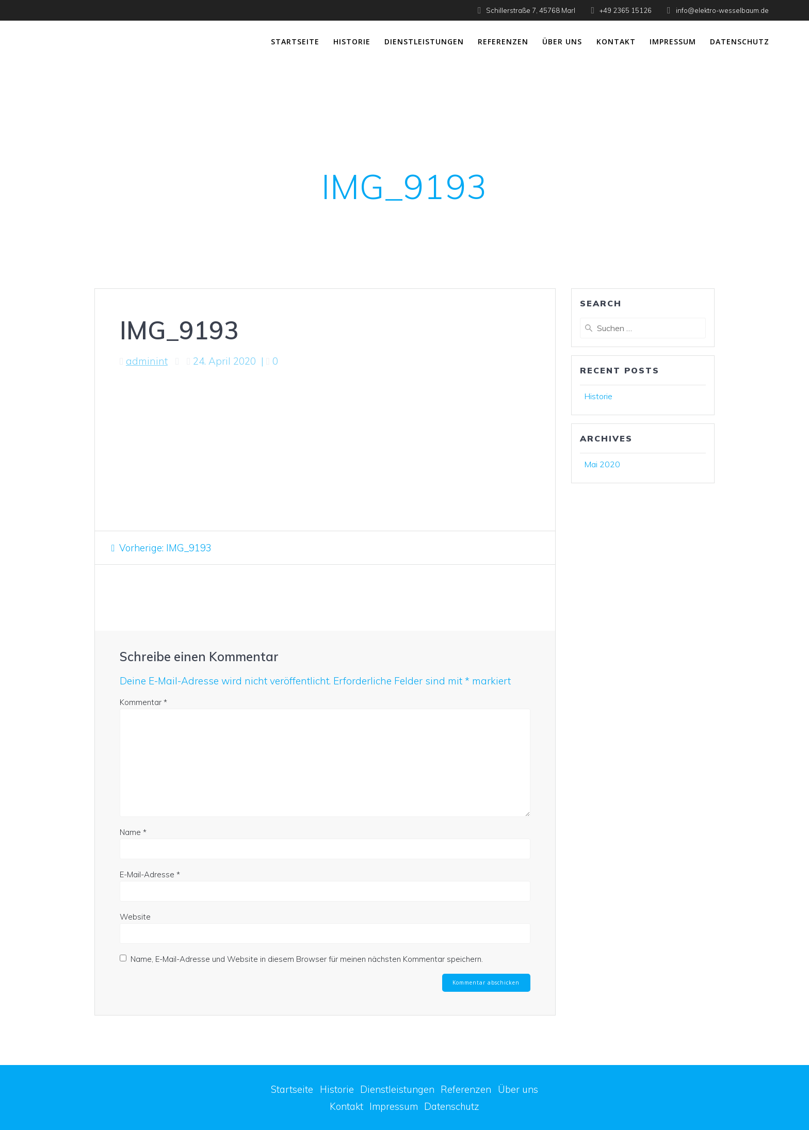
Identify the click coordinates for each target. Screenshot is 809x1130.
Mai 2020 (602, 464)
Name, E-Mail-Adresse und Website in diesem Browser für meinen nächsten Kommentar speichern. (307, 959)
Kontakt (616, 41)
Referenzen (503, 41)
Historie (351, 41)
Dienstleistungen (424, 41)
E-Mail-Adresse (150, 874)
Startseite (295, 41)
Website (135, 917)
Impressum (673, 41)
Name (133, 832)
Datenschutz (739, 41)
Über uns (562, 41)
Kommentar (143, 702)
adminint (147, 361)
